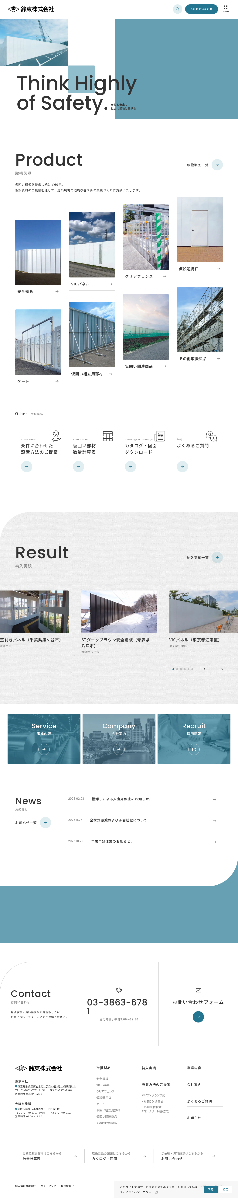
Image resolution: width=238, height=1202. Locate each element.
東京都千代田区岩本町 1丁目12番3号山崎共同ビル (47, 1087)
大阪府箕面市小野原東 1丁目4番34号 (39, 1110)
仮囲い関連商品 (106, 1118)
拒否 (225, 1189)
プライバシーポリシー (140, 1192)
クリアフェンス (105, 1093)
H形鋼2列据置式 (153, 1103)
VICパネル (103, 1086)
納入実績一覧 (205, 558)
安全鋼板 (102, 1080)
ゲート (100, 1105)
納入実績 (149, 1069)
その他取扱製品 (106, 1124)
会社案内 (194, 1085)
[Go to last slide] (207, 670)
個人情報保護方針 (25, 1187)
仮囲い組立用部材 (108, 1111)
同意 (211, 1189)
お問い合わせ (204, 9)
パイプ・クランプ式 (153, 1097)
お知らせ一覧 (33, 824)
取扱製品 (103, 1069)
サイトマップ (48, 1187)
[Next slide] (219, 670)
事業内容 (194, 1069)
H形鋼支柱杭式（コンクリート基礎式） (156, 1110)
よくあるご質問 (199, 1102)
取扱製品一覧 (205, 164)
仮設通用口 (103, 1099)
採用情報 (66, 1187)
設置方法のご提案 (156, 1085)
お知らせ (194, 1119)
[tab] (173, 670)
